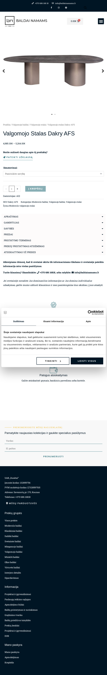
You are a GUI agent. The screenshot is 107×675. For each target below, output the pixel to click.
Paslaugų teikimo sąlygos (18, 599)
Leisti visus (87, 361)
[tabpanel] (53, 70)
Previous (3, 70)
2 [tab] (55, 114)
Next (103, 70)
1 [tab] (52, 114)
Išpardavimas (12, 577)
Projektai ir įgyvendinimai (18, 594)
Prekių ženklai (12, 625)
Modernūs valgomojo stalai (22, 205)
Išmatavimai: (10, 167)
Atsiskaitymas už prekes (20, 252)
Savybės (9, 228)
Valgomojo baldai (20, 124)
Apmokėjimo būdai (14, 604)
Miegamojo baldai (14, 546)
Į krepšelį (35, 188)
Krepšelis (9, 662)
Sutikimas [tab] (18, 321)
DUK (7, 635)
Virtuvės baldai (12, 567)
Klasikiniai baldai (13, 530)
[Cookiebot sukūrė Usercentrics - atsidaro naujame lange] (90, 312)
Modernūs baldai (40, 202)
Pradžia (6, 124)
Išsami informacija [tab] (53, 321)
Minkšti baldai (12, 557)
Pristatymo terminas (17, 240)
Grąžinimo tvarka (13, 615)
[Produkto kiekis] (12, 189)
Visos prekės (11, 520)
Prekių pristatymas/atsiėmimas (24, 246)
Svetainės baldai (13, 541)
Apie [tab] (88, 321)
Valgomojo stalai (38, 124)
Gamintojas (11, 222)
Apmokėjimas (12, 657)
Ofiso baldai (10, 562)
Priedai (8, 234)
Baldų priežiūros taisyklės (18, 620)
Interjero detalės (13, 572)
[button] (101, 21)
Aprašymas (11, 216)
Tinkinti (53, 361)
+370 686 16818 (47, 272)
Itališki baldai (11, 536)
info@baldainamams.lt (87, 272)
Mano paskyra (12, 652)
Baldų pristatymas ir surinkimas (21, 609)
